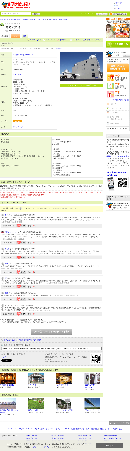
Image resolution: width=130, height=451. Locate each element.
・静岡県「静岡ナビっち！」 (85, 435)
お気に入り (64, 40)
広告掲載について (77, 429)
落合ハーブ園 (33, 410)
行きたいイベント (116, 108)
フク (6, 215)
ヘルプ (118, 5)
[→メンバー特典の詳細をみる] (118, 100)
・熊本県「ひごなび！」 (58, 435)
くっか (7, 249)
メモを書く (77, 40)
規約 (87, 429)
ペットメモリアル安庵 (64, 410)
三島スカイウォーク (91, 410)
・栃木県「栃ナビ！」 (32, 435)
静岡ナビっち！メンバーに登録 (117, 156)
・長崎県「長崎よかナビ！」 (111, 435)
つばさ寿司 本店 (62, 385)
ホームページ (18, 127)
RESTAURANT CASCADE (89, 386)
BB (6, 278)
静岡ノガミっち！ (11, 232)
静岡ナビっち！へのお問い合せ (111, 429)
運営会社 (94, 429)
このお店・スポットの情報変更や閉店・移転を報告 (22, 340)
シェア (3, 357)
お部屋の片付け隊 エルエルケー (9, 411)
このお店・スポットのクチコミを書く (51, 331)
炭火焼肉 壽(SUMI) (7, 385)
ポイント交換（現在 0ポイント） (117, 118)
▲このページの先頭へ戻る (119, 423)
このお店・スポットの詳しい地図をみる (81, 85)
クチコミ (15, 36)
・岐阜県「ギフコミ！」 (84, 438)
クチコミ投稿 (39, 429)
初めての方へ (120, 3)
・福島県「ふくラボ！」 (32, 438)
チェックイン (51, 40)
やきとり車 (32, 385)
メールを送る (18, 75)
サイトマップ (19, 429)
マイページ (114, 113)
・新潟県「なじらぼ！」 (58, 438)
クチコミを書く (35, 40)
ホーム (118, 8)
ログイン (102, 14)
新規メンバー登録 (118, 14)
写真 (24, 36)
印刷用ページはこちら (93, 40)
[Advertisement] (72, 5)
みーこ (7, 264)
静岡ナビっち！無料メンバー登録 (117, 67)
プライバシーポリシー (54, 429)
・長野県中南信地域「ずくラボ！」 (113, 438)
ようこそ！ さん (88, 13)
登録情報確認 (114, 123)
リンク (66, 429)
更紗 (6, 293)
